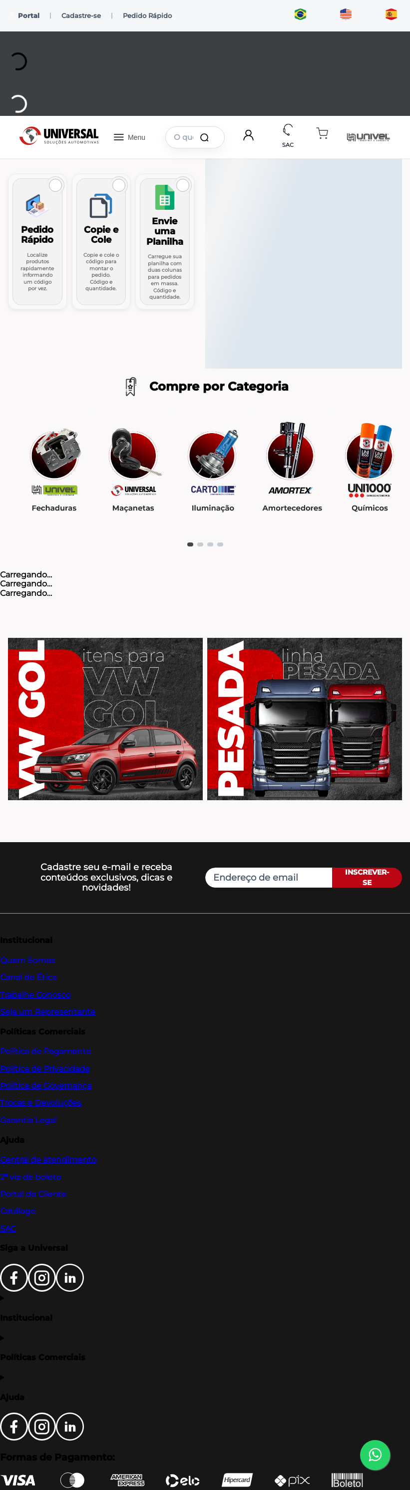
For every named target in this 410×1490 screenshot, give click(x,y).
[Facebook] (14, 1289)
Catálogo (17, 1211)
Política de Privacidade (45, 1068)
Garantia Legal (28, 1120)
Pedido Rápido (147, 15)
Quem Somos (27, 960)
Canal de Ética (28, 977)
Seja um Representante (47, 1011)
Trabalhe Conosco (35, 994)
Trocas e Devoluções (40, 1102)
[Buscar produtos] (206, 137)
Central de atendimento (48, 1159)
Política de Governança (45, 1085)
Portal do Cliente (33, 1194)
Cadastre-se (81, 15)
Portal (23, 15)
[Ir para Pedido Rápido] (37, 242)
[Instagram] (42, 1289)
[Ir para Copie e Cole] (101, 242)
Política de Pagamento (45, 1051)
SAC (8, 1228)
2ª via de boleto (30, 1177)
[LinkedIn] (70, 1289)
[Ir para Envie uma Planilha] (164, 242)
